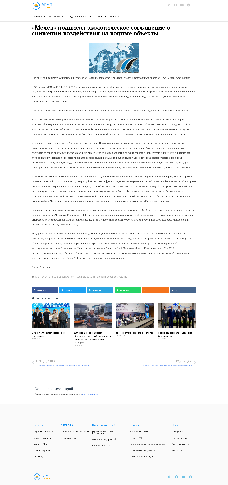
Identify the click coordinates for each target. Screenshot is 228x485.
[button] (45, 290)
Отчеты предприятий (104, 439)
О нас (114, 16)
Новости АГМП (41, 444)
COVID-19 (38, 456)
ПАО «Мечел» (41, 277)
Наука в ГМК (136, 438)
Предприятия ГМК (79, 16)
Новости (39, 16)
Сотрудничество (181, 444)
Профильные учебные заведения (147, 444)
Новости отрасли (42, 438)
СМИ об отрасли (42, 450)
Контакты (177, 450)
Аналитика (55, 16)
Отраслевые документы (142, 450)
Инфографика (68, 438)
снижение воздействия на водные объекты (72, 277)
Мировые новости (43, 431)
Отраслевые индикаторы (75, 431)
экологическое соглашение (112, 277)
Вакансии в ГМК (101, 445)
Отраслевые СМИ (138, 431)
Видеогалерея (180, 438)
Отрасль (100, 16)
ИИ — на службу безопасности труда (134, 332)
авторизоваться (90, 394)
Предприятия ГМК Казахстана (102, 432)
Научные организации (141, 456)
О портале (177, 431)
